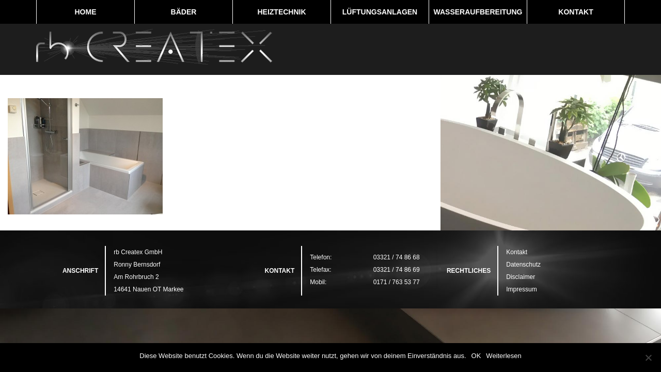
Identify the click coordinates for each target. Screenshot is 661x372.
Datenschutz (523, 264)
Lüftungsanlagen (379, 12)
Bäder (184, 12)
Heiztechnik (281, 12)
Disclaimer (520, 277)
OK (476, 356)
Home (86, 12)
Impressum (521, 289)
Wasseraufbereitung (478, 12)
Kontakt (575, 12)
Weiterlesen (503, 356)
